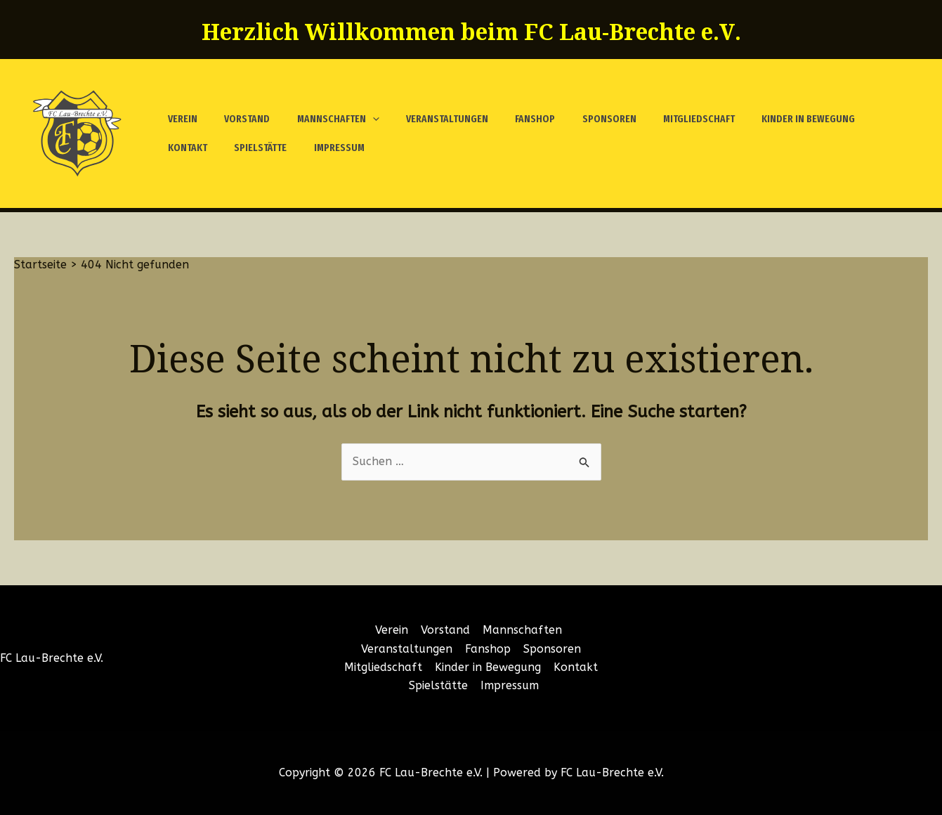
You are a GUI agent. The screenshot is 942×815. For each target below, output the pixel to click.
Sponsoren (577, 118)
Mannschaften (323, 119)
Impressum (264, 147)
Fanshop (509, 118)
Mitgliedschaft (661, 118)
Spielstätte (191, 147)
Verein (180, 118)
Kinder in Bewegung (764, 118)
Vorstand (238, 118)
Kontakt (852, 118)
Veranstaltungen (427, 118)
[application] (358, 119)
